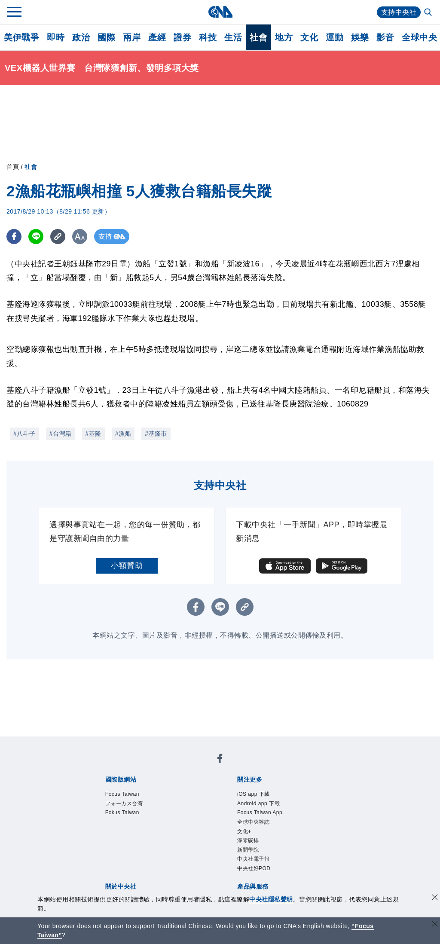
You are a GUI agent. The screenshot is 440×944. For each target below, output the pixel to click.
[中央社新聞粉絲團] (220, 760)
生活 (233, 37)
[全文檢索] (429, 13)
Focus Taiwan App (259, 813)
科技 (208, 37)
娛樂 (360, 37)
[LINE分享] (35, 236)
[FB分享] (13, 236)
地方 (284, 37)
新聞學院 (248, 850)
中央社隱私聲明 (271, 899)
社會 (258, 37)
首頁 (12, 166)
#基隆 (93, 433)
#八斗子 (24, 433)
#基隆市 (156, 433)
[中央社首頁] (220, 12)
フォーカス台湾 (124, 803)
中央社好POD (254, 868)
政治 (81, 37)
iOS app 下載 (253, 794)
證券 (182, 37)
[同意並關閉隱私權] (435, 898)
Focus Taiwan (122, 794)
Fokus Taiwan (122, 813)
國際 (106, 37)
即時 (55, 37)
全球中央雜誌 (253, 822)
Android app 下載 (258, 803)
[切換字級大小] (79, 236)
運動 (334, 37)
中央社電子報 (253, 859)
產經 (157, 37)
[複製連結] (57, 236)
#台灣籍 (60, 433)
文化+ (244, 831)
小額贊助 (127, 565)
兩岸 (132, 37)
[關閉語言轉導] (435, 924)
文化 (309, 37)
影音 (385, 37)
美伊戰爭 (21, 37)
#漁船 (123, 433)
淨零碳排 (248, 840)
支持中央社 (399, 12)
